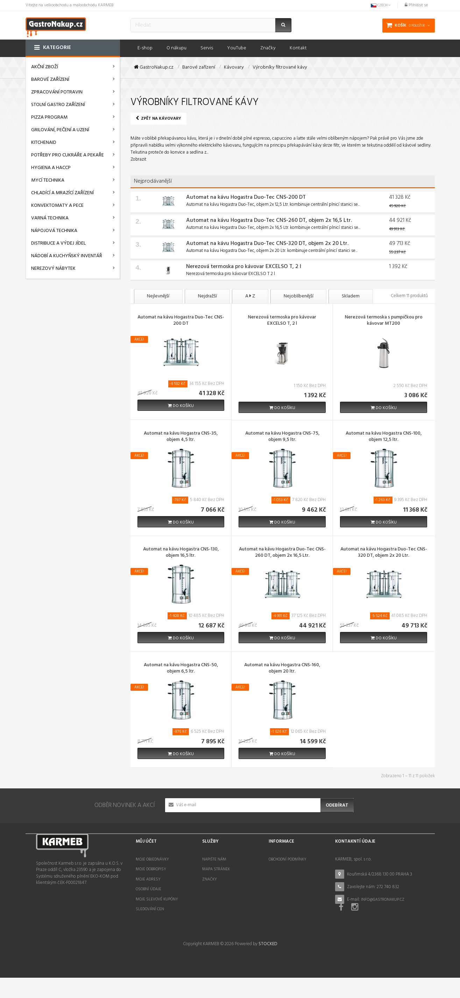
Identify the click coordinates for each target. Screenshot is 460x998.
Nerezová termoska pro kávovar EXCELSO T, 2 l (243, 266)
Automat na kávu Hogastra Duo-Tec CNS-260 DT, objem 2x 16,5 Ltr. (269, 220)
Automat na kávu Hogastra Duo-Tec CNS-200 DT (246, 197)
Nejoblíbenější (299, 296)
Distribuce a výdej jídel (58, 243)
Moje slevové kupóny (157, 899)
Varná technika (50, 218)
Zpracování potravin (57, 92)
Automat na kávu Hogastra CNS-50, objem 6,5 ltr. (181, 668)
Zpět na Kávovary (158, 118)
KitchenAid (43, 143)
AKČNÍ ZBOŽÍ (44, 67)
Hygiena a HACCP (51, 168)
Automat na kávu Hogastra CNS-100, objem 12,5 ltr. (384, 437)
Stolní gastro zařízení (58, 105)
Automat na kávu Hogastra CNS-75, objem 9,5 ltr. (282, 437)
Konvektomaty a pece (57, 206)
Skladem (352, 296)
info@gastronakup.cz (382, 900)
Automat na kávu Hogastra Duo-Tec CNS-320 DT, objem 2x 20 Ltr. (267, 243)
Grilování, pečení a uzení (60, 130)
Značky (209, 879)
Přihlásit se (416, 5)
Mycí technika (47, 180)
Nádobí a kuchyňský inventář (66, 256)
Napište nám (214, 859)
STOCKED (268, 964)
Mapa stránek (216, 869)
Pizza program (49, 117)
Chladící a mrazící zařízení (62, 193)
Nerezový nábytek (53, 269)
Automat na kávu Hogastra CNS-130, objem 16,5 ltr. (181, 553)
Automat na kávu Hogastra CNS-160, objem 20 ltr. (282, 668)
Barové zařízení (50, 80)
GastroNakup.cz (154, 67)
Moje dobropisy (151, 869)
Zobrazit (138, 159)
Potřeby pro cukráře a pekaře (67, 155)
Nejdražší (207, 296)
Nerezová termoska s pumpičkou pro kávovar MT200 (384, 321)
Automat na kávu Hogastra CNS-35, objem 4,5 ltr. (181, 437)
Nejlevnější (158, 296)
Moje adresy (148, 879)
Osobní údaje (148, 889)
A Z (251, 296)
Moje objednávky (152, 859)
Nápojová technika (54, 231)
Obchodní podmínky (287, 859)
